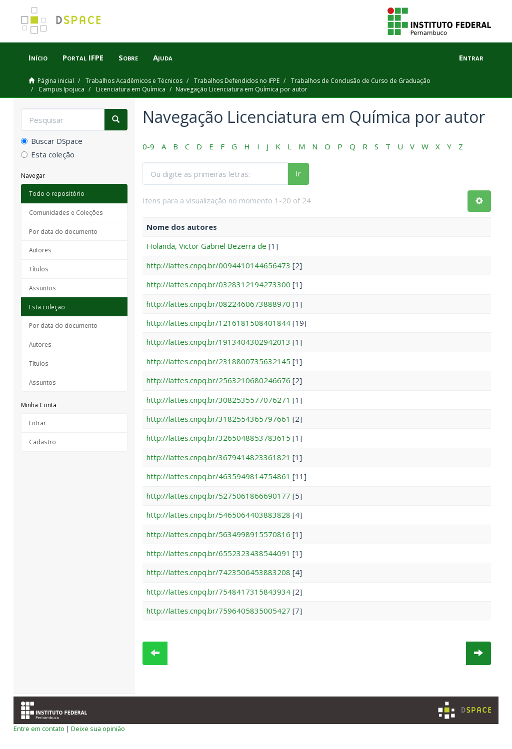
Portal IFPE (83, 57)
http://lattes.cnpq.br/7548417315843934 (218, 592)
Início (38, 57)
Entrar (37, 423)
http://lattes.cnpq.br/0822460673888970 (218, 304)
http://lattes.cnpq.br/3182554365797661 (218, 419)
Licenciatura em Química (131, 89)
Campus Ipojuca (61, 89)
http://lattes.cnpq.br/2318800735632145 (218, 361)
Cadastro (42, 442)
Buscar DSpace (51, 141)
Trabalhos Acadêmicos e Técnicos (134, 80)
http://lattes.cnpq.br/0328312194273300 (218, 284)
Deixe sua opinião (98, 728)
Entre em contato (39, 728)
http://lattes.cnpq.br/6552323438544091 (218, 553)
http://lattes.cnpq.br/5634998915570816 (218, 534)
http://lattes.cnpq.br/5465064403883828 (218, 515)
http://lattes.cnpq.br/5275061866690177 (218, 496)
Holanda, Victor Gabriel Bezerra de (206, 246)
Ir (298, 173)
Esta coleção (47, 154)
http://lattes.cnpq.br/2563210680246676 (218, 380)
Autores (40, 250)
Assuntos (42, 288)
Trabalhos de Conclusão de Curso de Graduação (360, 80)
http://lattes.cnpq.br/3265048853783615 (218, 438)
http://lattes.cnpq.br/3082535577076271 (218, 400)
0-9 (148, 146)
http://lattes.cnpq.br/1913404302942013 (218, 342)
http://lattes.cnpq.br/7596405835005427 (218, 611)
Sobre (128, 57)
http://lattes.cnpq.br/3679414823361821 (218, 457)
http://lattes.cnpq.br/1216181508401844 (218, 323)
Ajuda (162, 57)
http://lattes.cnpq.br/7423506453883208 (218, 572)
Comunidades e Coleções (66, 212)
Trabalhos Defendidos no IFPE (237, 80)
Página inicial (56, 80)
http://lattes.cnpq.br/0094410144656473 (218, 265)
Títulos (38, 269)
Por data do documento (63, 231)
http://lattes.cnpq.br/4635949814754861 (218, 476)
